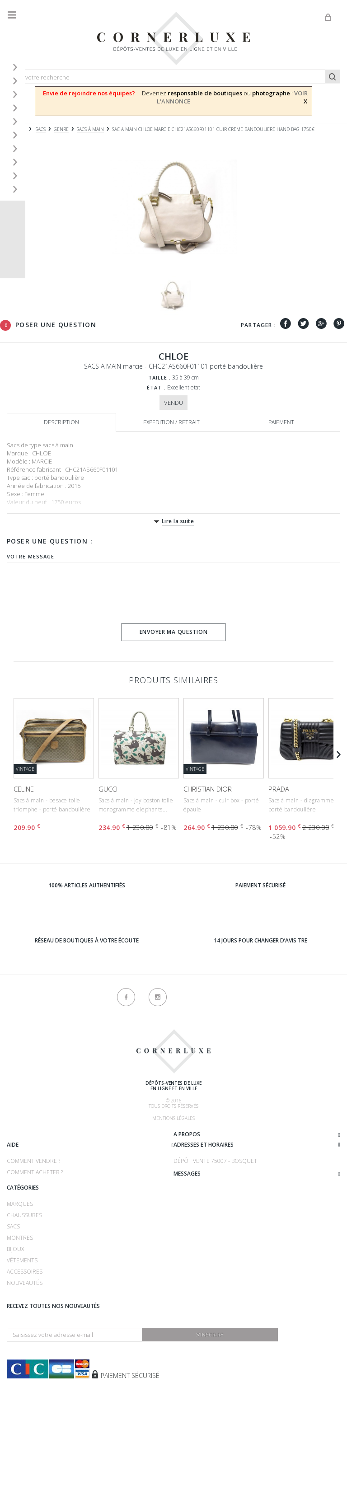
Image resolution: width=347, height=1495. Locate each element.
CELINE (24, 788)
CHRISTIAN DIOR (207, 788)
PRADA (278, 788)
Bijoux (15, 1320)
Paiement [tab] (281, 422)
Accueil (16, 129)
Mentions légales (173, 1118)
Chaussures (24, 1286)
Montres (20, 1309)
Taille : (159, 377)
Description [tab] (61, 422)
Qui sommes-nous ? (34, 1135)
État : (156, 387)
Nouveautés (24, 1354)
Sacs (13, 1298)
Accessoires (24, 1343)
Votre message (30, 556)
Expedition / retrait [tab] (171, 422)
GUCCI (107, 788)
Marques (20, 1275)
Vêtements (22, 1332)
